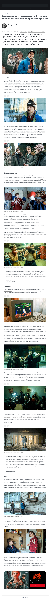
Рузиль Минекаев (8, 90)
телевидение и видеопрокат (29, 375)
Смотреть (37, 585)
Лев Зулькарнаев (27, 234)
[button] (5, 96)
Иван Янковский (11, 235)
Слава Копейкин (39, 234)
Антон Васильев (8, 291)
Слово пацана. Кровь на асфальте (32, 32)
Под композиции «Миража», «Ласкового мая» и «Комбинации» (18, 417)
